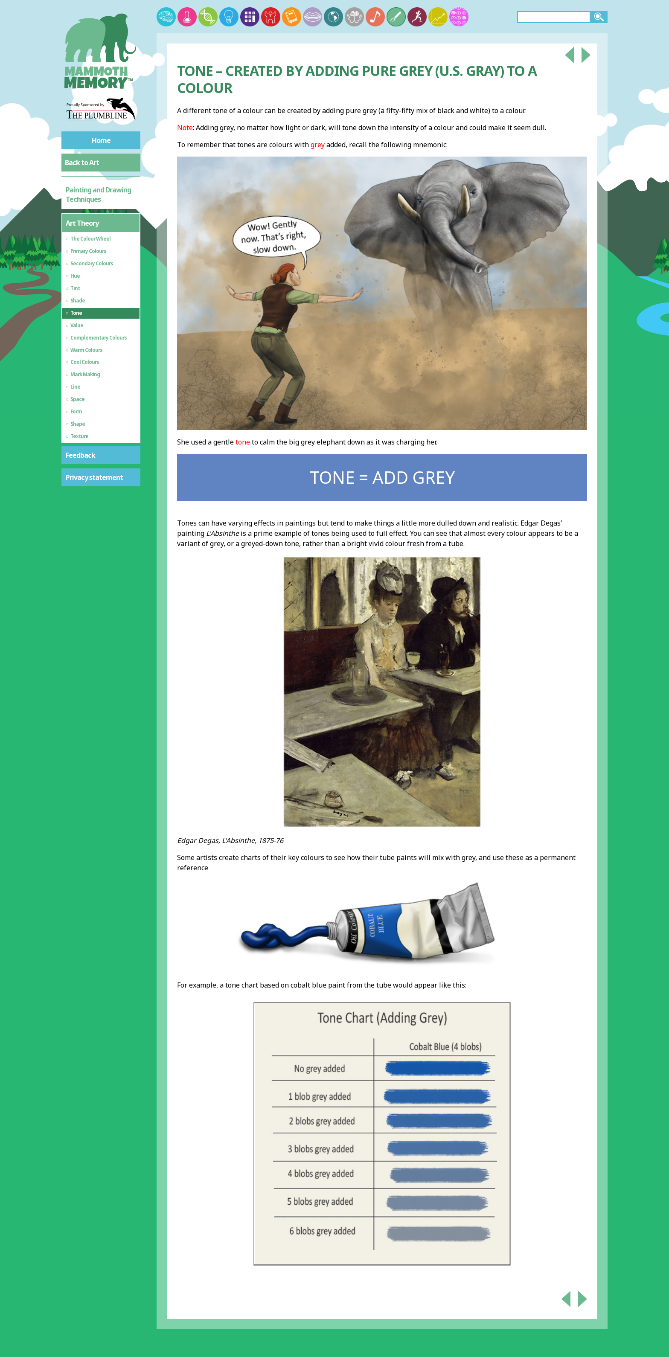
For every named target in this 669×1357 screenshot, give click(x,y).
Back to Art (82, 162)
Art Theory (82, 223)
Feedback (80, 455)
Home (101, 140)
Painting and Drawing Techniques (98, 194)
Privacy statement (94, 477)
